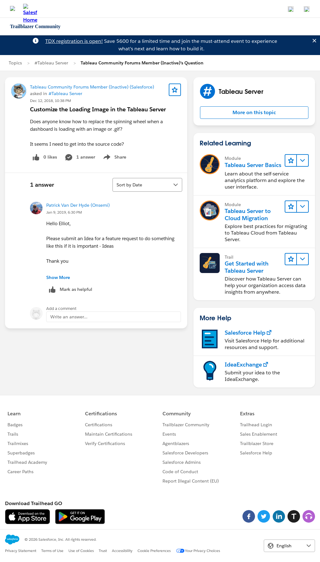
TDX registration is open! (74, 41)
